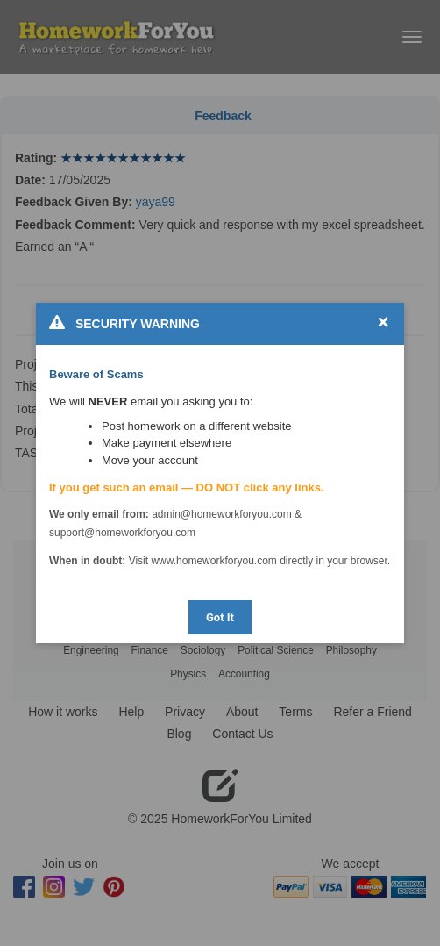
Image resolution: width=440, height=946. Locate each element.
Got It (220, 617)
